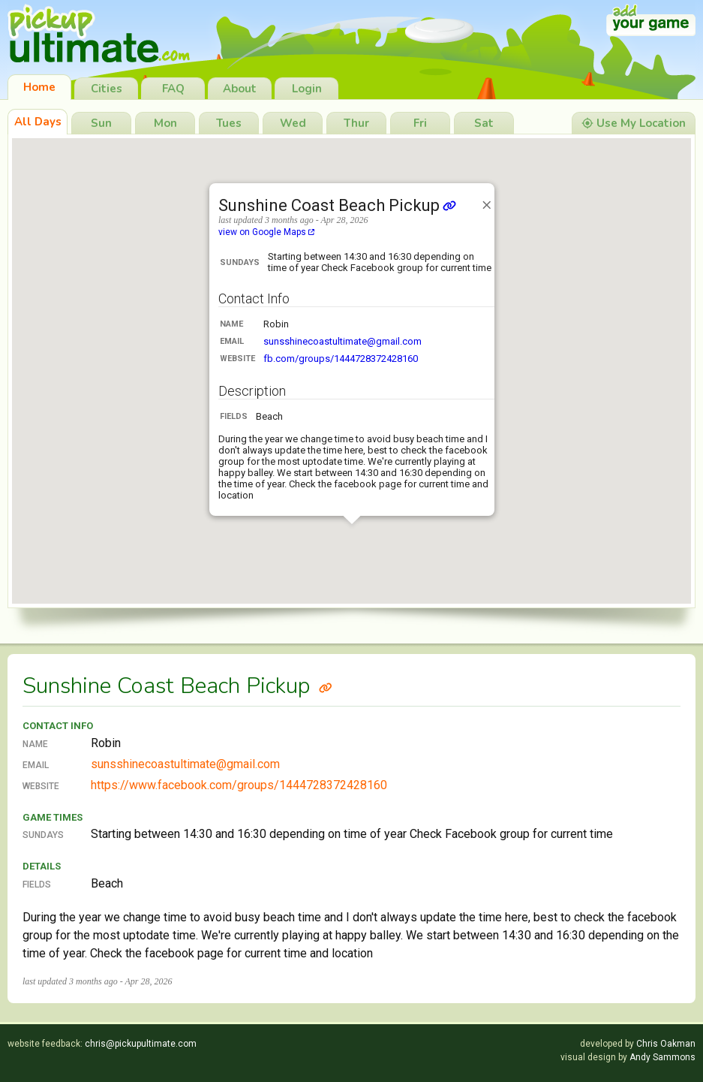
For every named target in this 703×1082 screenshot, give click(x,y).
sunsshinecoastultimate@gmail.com (342, 341)
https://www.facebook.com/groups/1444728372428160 (239, 785)
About (240, 88)
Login (307, 88)
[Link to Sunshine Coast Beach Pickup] (325, 686)
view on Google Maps (266, 232)
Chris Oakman (665, 1043)
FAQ (173, 88)
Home (39, 87)
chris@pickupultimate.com (141, 1043)
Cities (106, 88)
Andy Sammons (662, 1057)
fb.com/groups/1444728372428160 (340, 358)
